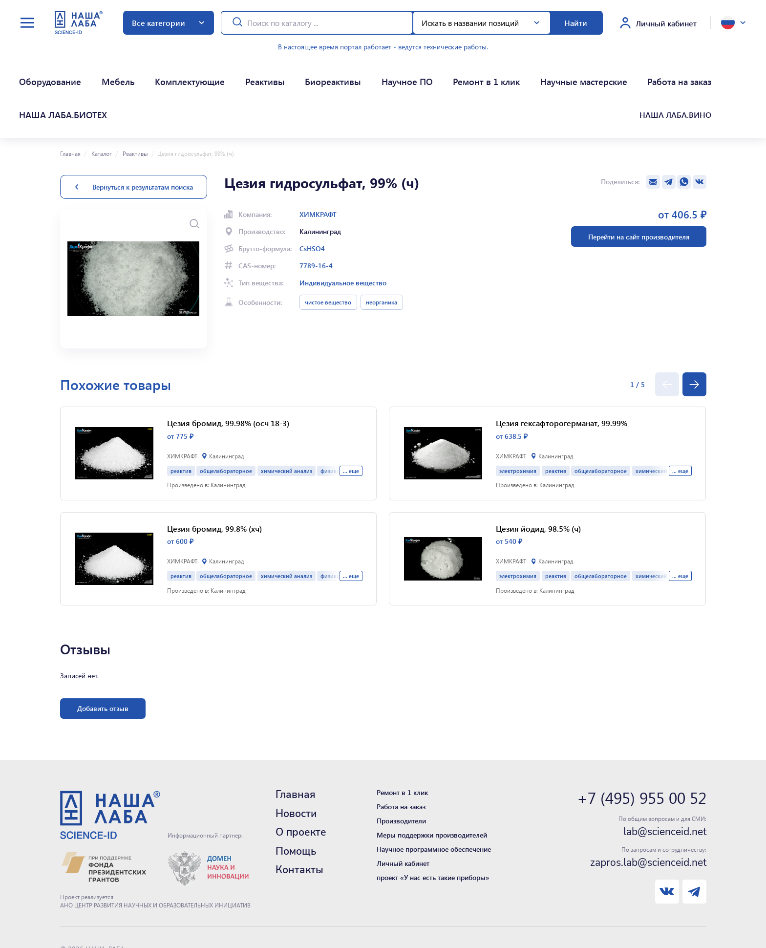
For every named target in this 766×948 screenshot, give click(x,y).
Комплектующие (141, 73)
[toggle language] (733, 22)
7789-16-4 (316, 216)
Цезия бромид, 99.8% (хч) (214, 479)
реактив (181, 421)
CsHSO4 (312, 199)
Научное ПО (306, 73)
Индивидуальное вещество (342, 233)
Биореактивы (250, 73)
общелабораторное (226, 421)
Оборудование (36, 73)
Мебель (87, 73)
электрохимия (517, 421)
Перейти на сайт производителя (638, 187)
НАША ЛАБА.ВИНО (681, 73)
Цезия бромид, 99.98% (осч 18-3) (228, 373)
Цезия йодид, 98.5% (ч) (538, 479)
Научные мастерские (449, 73)
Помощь (296, 802)
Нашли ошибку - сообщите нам (110, 922)
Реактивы (199, 73)
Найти (575, 23)
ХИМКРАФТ (318, 165)
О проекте (301, 783)
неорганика (381, 253)
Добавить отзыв (102, 659)
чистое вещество (328, 253)
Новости (296, 764)
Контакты (299, 820)
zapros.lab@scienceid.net (648, 813)
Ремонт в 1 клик (369, 73)
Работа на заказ (527, 73)
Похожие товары (115, 335)
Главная (70, 104)
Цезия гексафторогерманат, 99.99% (561, 373)
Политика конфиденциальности (110, 911)
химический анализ (286, 421)
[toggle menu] (27, 22)
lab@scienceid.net (664, 782)
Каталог (101, 104)
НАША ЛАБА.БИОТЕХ (603, 73)
